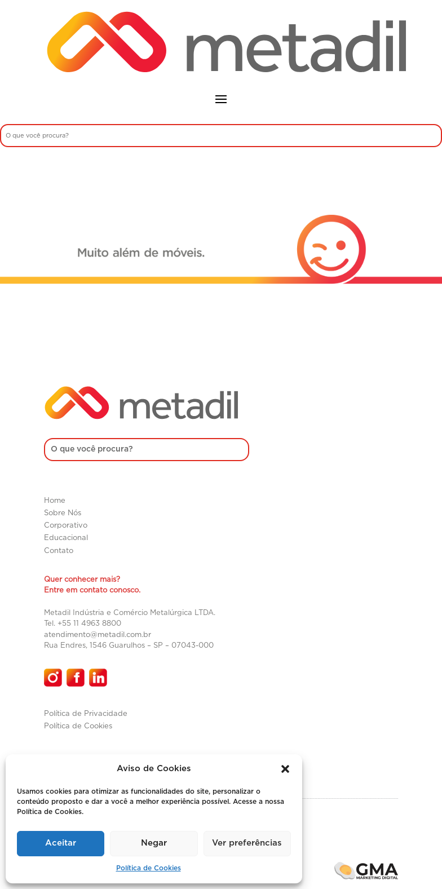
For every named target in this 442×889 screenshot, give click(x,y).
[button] (285, 769)
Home (54, 501)
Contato (58, 551)
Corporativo (65, 525)
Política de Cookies (148, 868)
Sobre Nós (62, 513)
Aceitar (60, 843)
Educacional (66, 538)
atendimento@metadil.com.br (97, 635)
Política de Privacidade (85, 714)
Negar (154, 843)
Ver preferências (247, 843)
